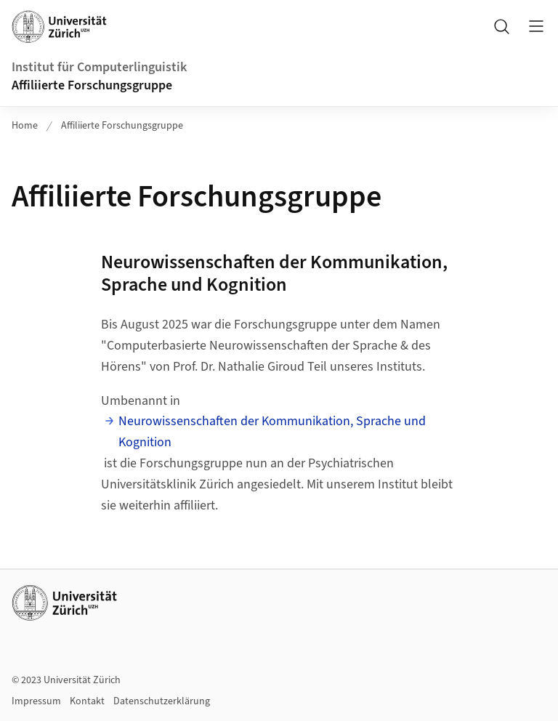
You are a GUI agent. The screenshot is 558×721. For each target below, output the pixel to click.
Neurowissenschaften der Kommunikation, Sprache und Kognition (272, 431)
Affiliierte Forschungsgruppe (92, 85)
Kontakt (87, 701)
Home (25, 125)
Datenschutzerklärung (161, 701)
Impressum (36, 701)
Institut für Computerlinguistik (99, 67)
